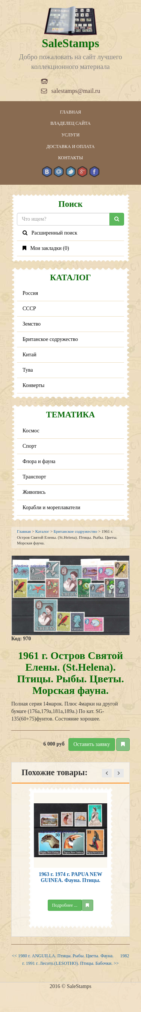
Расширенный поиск (50, 233)
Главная (70, 112)
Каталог (42, 531)
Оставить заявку (91, 744)
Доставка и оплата (70, 146)
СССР (29, 308)
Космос (31, 431)
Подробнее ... (64, 905)
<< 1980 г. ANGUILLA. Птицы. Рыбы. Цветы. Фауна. (63, 955)
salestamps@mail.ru (70, 91)
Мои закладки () (46, 248)
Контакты (70, 157)
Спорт (29, 446)
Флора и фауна (39, 461)
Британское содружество (50, 339)
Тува (28, 370)
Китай (29, 354)
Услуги (70, 135)
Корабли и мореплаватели (51, 507)
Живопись (34, 492)
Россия (30, 293)
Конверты (33, 385)
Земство (32, 324)
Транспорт (34, 477)
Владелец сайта (70, 123)
